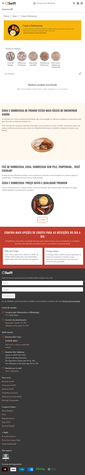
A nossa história (9, 436)
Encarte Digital (8, 426)
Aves (15, 16)
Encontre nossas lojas (11, 440)
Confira (42, 219)
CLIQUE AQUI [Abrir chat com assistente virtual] (11, 341)
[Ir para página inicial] (10, 3)
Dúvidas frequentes (10, 400)
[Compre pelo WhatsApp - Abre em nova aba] (44, 3)
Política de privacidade (12, 396)
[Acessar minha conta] (77, 3)
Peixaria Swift (7, 389)
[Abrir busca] (74, 3)
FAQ (4, 414)
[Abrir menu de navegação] (3, 3)
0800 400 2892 (19, 355)
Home (6, 16)
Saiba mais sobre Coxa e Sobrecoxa (34, 33)
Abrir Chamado (12, 371)
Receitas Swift (8, 381)
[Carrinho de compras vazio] (81, 3)
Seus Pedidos (7, 411)
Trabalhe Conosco (10, 393)
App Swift (6, 422)
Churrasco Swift (9, 385)
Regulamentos (8, 418)
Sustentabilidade (9, 444)
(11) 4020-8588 (11, 315)
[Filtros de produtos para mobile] (79, 73)
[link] (7, 9)
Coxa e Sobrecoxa (29, 16)
